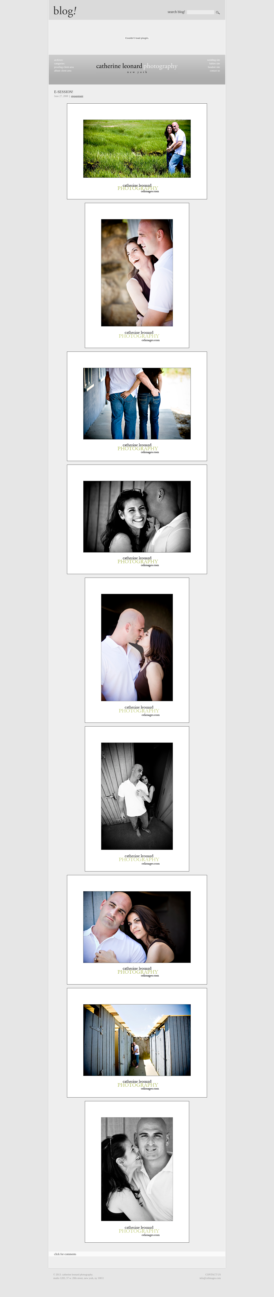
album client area (62, 70)
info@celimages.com (210, 1278)
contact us (215, 70)
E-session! (63, 92)
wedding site (213, 60)
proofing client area (64, 67)
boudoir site (214, 67)
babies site (214, 63)
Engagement (77, 96)
